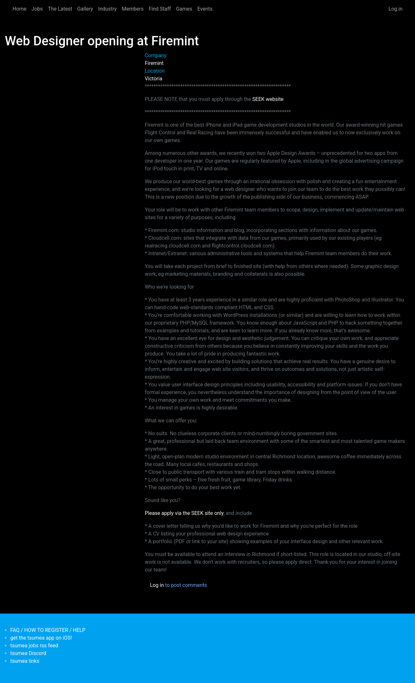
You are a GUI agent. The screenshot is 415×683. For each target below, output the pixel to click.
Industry (107, 9)
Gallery (85, 9)
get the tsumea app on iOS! (41, 638)
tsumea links (24, 661)
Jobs (37, 9)
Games (184, 9)
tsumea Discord (28, 653)
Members (133, 9)
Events (204, 9)
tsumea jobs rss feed (34, 646)
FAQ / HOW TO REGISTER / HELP (47, 630)
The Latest (60, 9)
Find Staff (160, 9)
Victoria (154, 79)
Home (19, 9)
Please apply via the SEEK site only (184, 513)
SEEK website (268, 99)
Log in (395, 9)
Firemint (154, 63)
